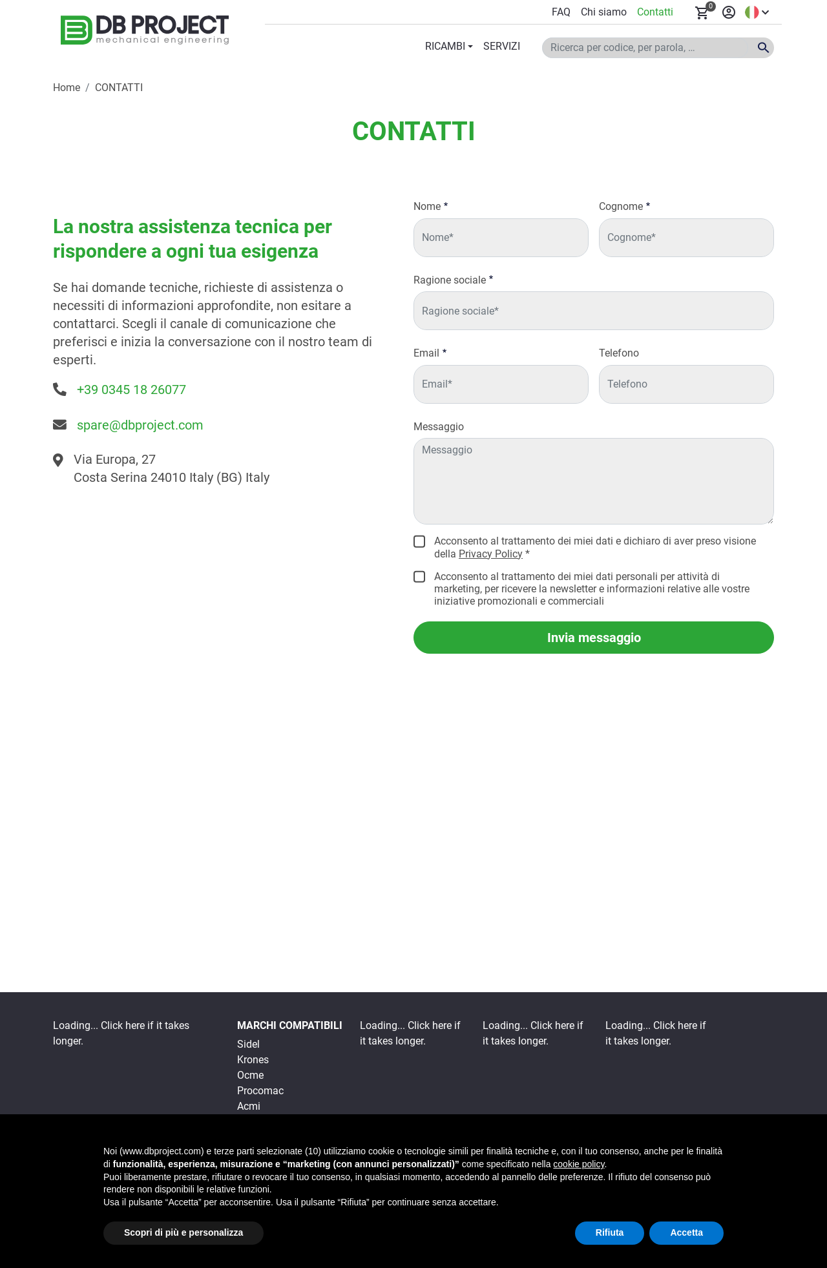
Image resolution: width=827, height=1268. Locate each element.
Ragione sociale (450, 280)
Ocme (250, 1075)
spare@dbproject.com (140, 425)
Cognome (621, 206)
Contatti (655, 12)
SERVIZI (501, 46)
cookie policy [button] (578, 1164)
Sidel (248, 1044)
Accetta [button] (686, 1232)
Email (426, 353)
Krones (253, 1060)
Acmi (248, 1106)
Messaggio (439, 427)
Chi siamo (604, 12)
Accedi (729, 12)
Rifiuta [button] (610, 1232)
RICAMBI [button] (445, 46)
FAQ (561, 12)
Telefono (619, 353)
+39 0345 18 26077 (131, 389)
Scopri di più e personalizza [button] (183, 1232)
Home (66, 87)
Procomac (260, 1091)
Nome (427, 206)
